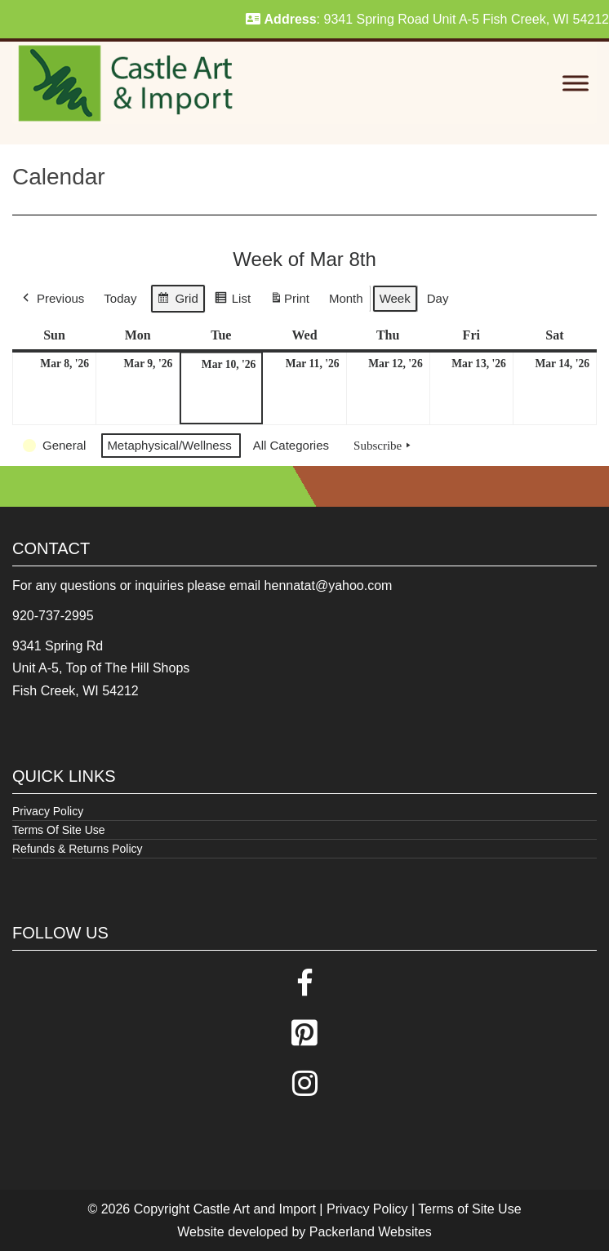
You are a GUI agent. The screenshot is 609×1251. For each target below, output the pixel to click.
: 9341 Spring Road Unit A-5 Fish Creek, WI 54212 (427, 19)
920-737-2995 (53, 616)
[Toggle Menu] (575, 83)
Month (346, 298)
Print (289, 301)
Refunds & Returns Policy (77, 848)
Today (120, 298)
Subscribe (383, 445)
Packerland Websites (370, 1232)
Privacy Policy (47, 811)
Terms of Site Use (469, 1209)
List (232, 300)
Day (438, 298)
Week (395, 298)
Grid (177, 300)
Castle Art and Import (254, 1209)
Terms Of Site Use (58, 829)
